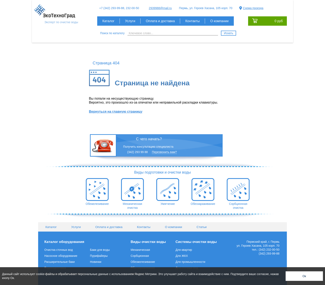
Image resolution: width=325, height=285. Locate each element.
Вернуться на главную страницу (115, 111)
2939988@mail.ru (160, 8)
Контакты (192, 21)
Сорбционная (140, 255)
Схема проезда (253, 8)
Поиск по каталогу (112, 33)
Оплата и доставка (160, 21)
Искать (228, 33)
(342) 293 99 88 (137, 152)
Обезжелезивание (143, 261)
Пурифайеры (99, 255)
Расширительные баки (59, 261)
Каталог (108, 21)
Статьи (201, 227)
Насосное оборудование (60, 255)
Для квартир (184, 249)
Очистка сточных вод (58, 249)
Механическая (140, 249)
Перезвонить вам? (164, 152)
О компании (219, 21)
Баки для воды (100, 249)
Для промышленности (190, 261)
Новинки (95, 261)
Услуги (130, 21)
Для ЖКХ (182, 255)
